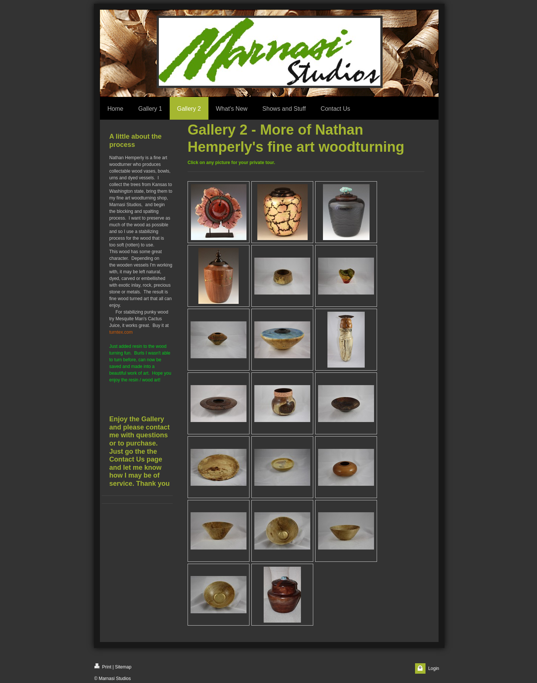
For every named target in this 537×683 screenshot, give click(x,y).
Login (433, 668)
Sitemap (123, 667)
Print (103, 666)
